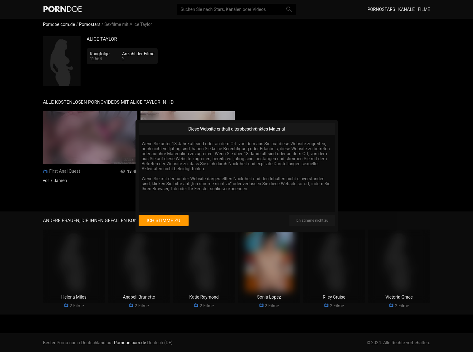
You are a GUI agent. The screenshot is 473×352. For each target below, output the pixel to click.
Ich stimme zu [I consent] (163, 220)
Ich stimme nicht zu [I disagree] (312, 220)
